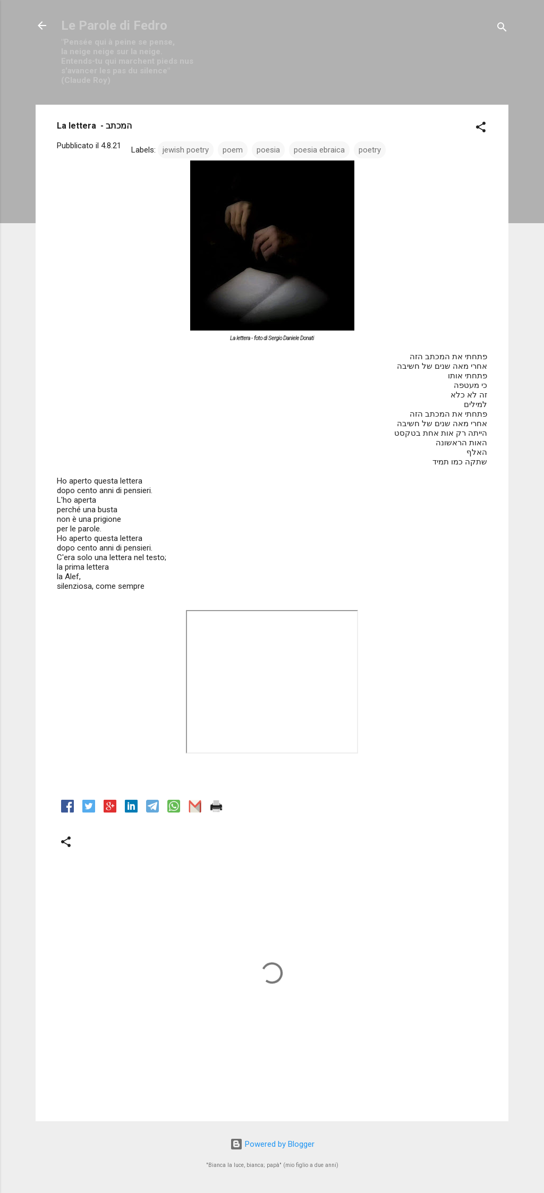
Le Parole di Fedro (114, 25)
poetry (370, 150)
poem (233, 150)
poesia (268, 150)
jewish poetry (186, 150)
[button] (480, 129)
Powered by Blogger (272, 1144)
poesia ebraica (319, 150)
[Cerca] (502, 29)
